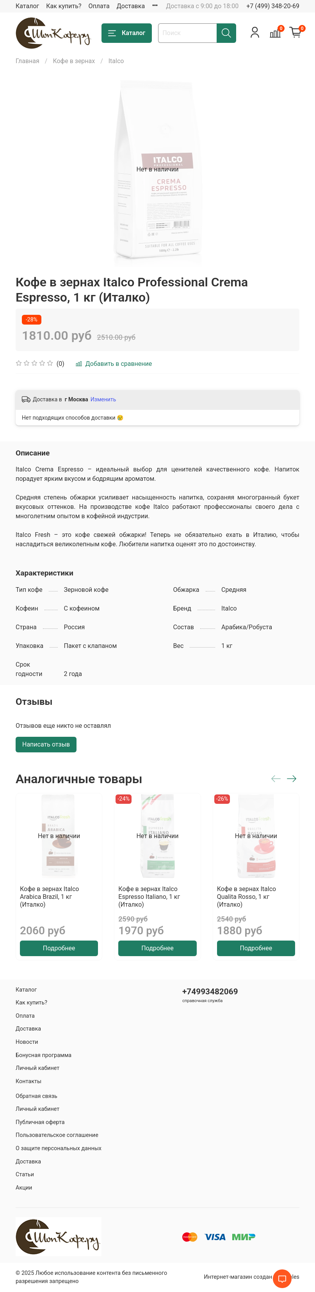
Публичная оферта (40, 1122)
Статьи (25, 1174)
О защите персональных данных (58, 1148)
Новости (27, 1042)
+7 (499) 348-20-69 (272, 6)
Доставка (131, 6)
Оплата (98, 6)
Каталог (27, 6)
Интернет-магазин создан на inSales (251, 1277)
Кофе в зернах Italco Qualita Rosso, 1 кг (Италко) (246, 896)
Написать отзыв (46, 744)
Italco (116, 61)
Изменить (103, 399)
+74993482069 (210, 991)
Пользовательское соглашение (57, 1135)
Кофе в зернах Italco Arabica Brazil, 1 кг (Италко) (49, 896)
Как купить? (63, 6)
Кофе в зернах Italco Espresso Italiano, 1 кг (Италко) (149, 896)
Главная (27, 61)
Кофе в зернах (74, 61)
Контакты (28, 1081)
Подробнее (59, 948)
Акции (24, 1187)
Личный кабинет (37, 1068)
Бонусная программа (43, 1055)
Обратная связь (36, 1096)
